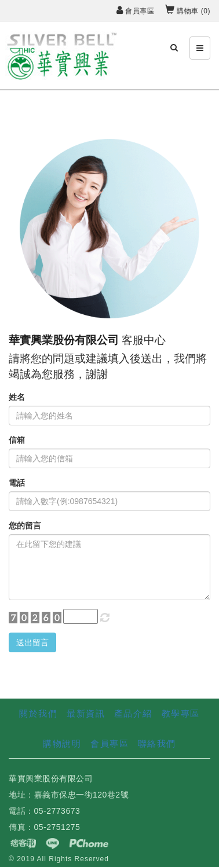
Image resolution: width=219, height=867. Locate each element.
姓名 (17, 397)
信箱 (17, 439)
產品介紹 (133, 713)
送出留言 (32, 642)
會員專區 (135, 11)
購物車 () (187, 11)
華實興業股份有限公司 (64, 340)
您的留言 (25, 525)
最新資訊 (86, 713)
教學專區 (181, 713)
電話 (17, 482)
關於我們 (38, 713)
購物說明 (62, 743)
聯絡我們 (157, 743)
